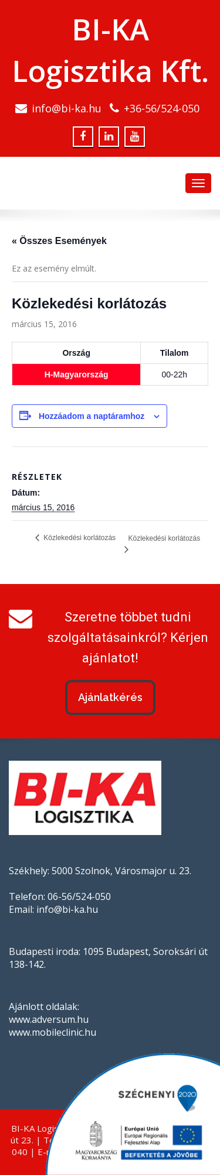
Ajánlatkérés (110, 697)
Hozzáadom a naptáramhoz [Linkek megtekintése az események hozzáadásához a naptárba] (91, 416)
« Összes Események (59, 241)
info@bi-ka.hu (66, 108)
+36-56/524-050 (161, 108)
